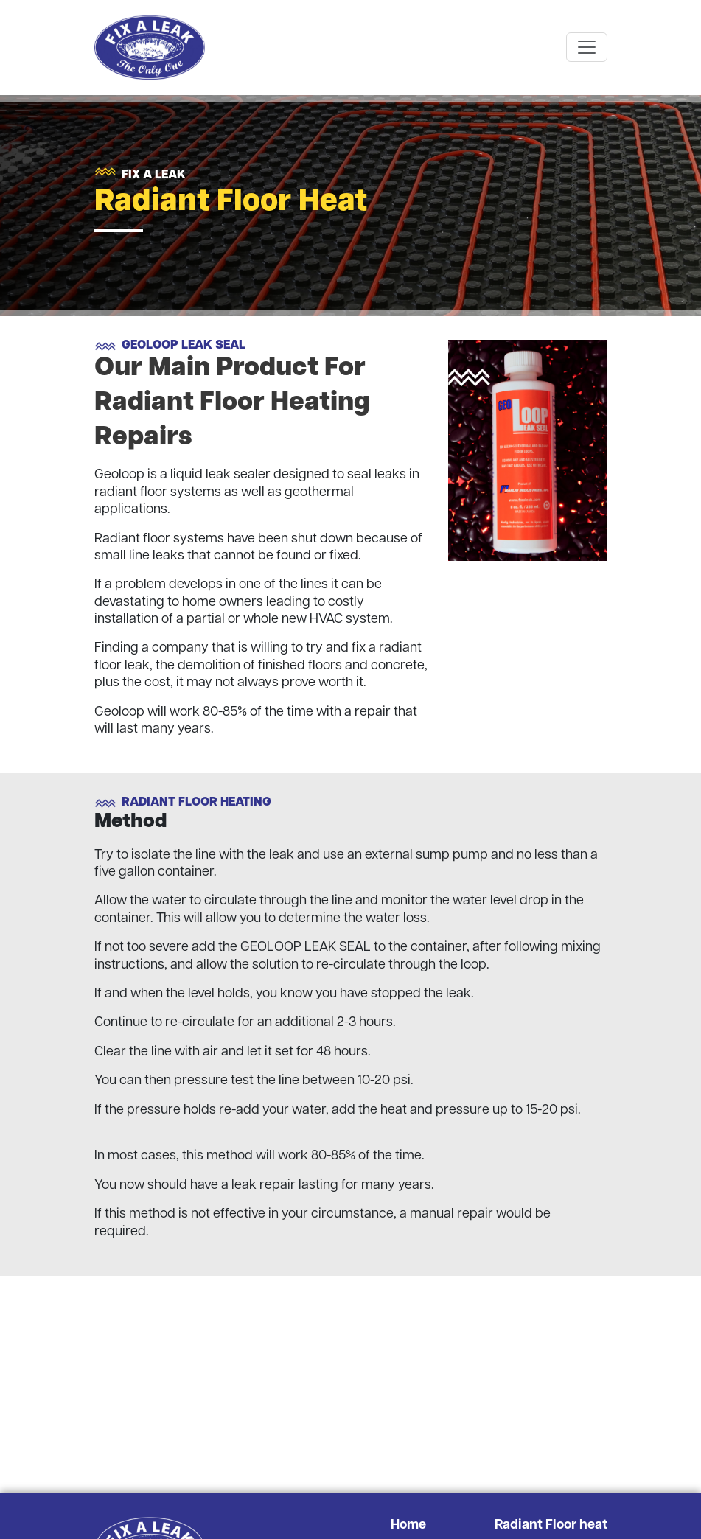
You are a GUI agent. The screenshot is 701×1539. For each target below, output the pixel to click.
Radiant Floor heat (551, 1525)
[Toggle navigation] (586, 47)
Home (408, 1525)
